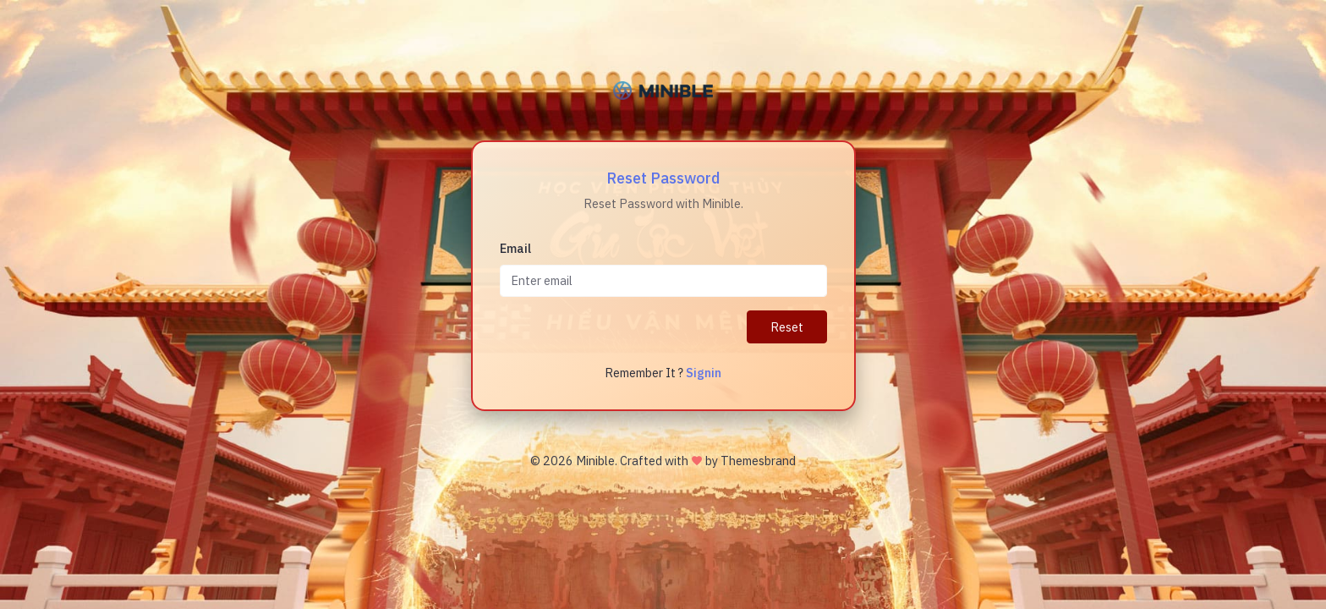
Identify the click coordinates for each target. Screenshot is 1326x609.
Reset (786, 327)
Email (515, 248)
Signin (703, 373)
